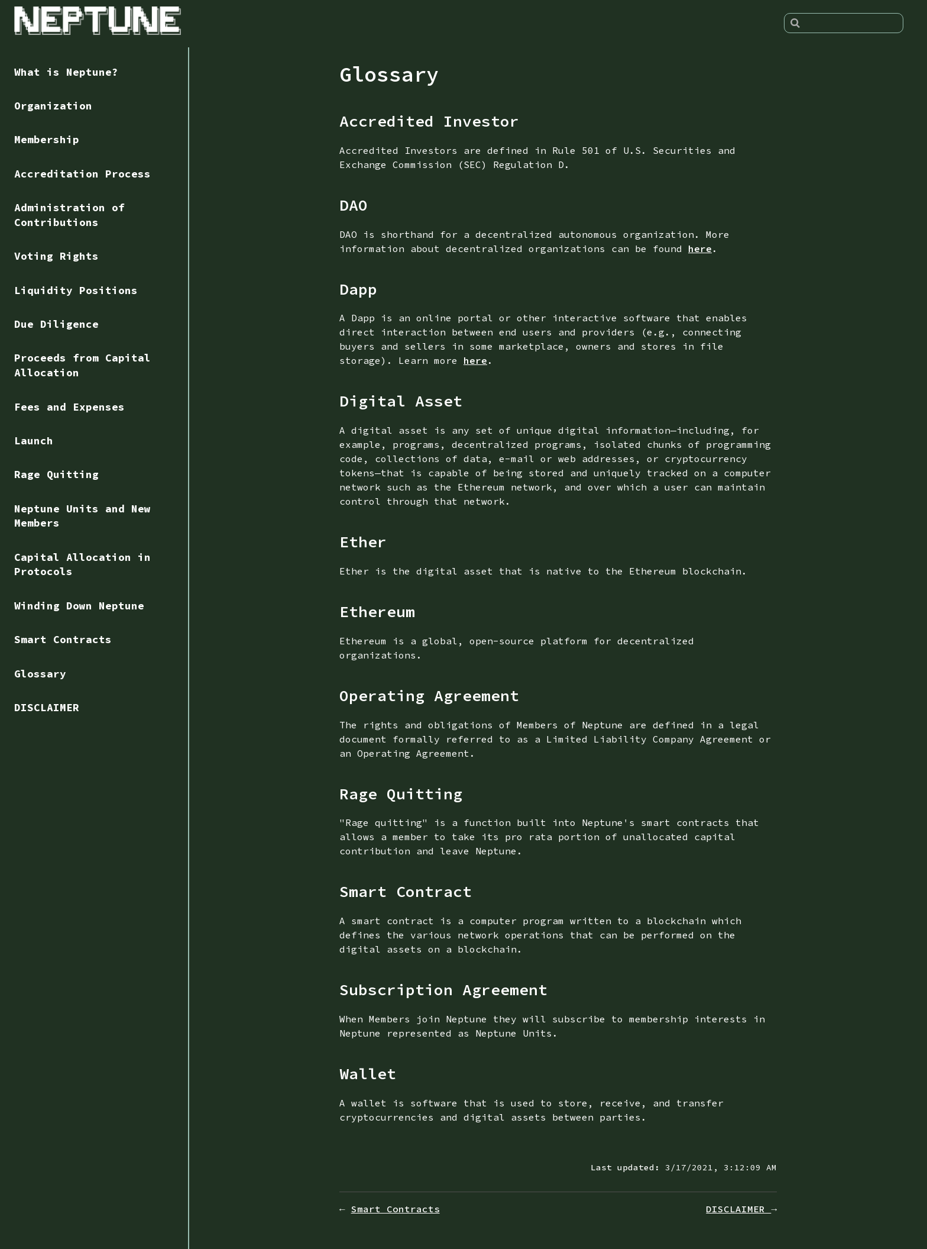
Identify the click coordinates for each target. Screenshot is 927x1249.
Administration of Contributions (69, 215)
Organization (53, 105)
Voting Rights (56, 256)
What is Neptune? (66, 72)
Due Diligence (56, 324)
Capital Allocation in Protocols (82, 565)
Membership (46, 139)
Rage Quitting (56, 474)
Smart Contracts (63, 639)
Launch (33, 440)
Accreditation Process (82, 173)
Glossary (40, 673)
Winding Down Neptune (79, 605)
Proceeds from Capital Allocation (82, 365)
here (700, 248)
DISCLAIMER (46, 707)
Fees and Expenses (69, 407)
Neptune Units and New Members (82, 516)
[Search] (843, 23)
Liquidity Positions (76, 290)
